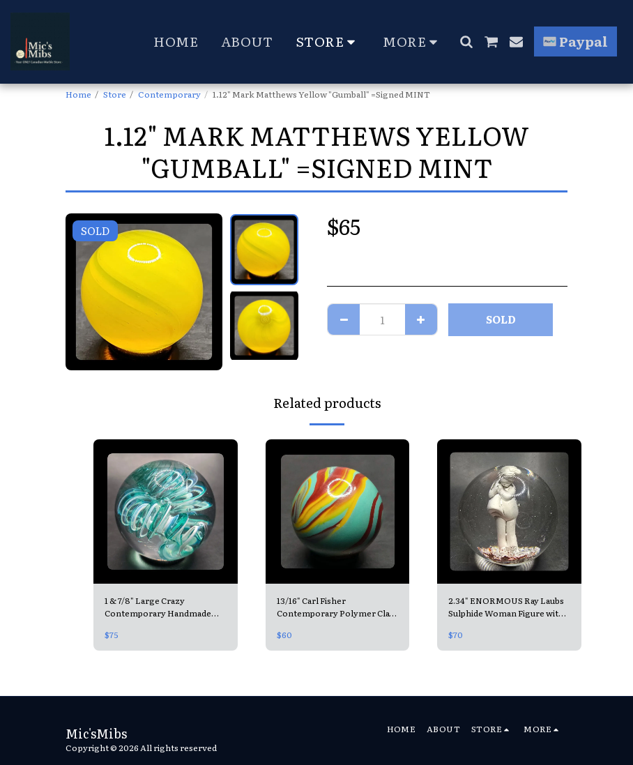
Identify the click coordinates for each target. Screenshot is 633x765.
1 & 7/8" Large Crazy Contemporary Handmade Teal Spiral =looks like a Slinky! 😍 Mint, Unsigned (159, 607)
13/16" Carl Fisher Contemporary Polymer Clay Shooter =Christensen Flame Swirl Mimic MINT (336, 607)
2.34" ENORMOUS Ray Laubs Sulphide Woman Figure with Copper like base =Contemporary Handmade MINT (506, 607)
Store (114, 94)
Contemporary (169, 94)
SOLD (501, 319)
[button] (466, 41)
